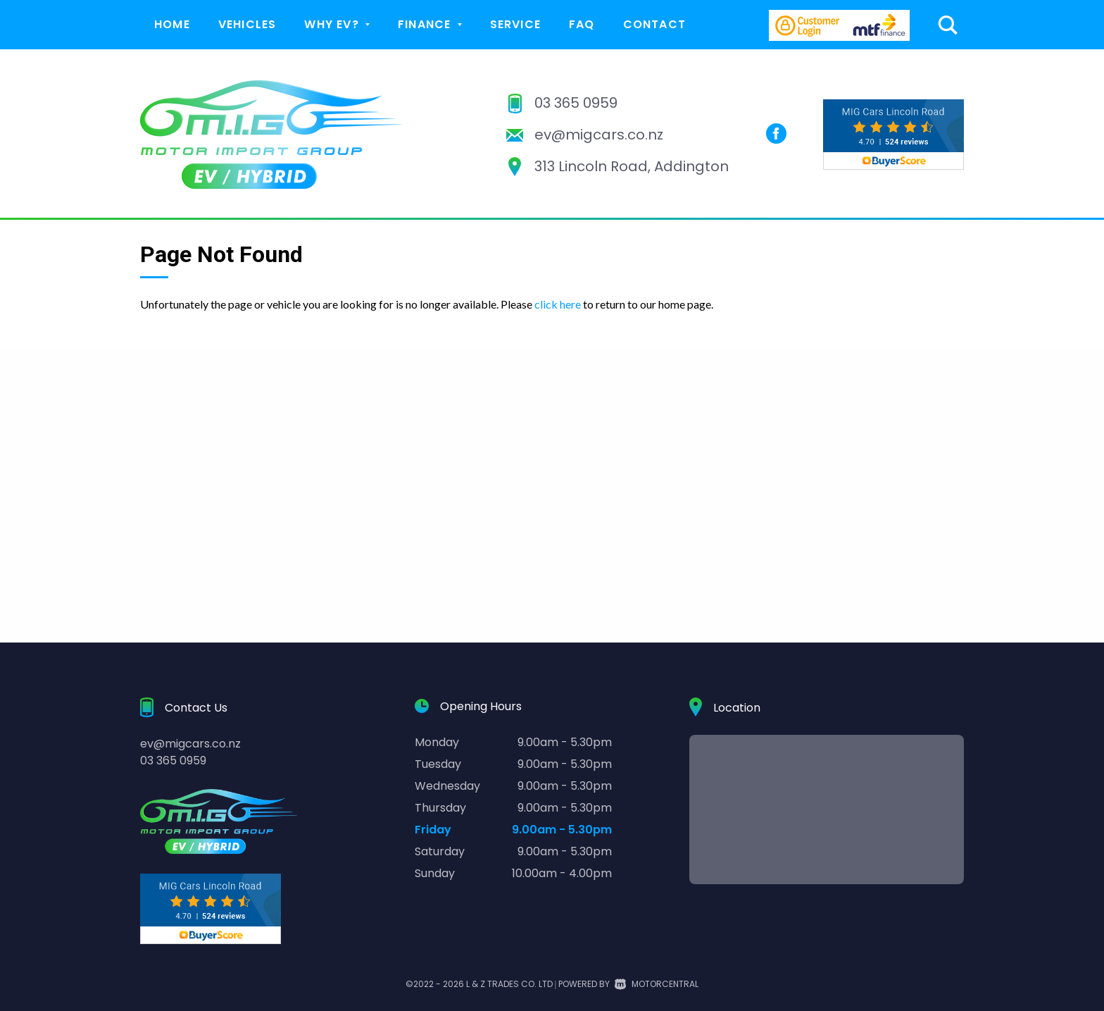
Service (515, 24)
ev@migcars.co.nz (598, 134)
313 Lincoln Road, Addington (631, 166)
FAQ (582, 24)
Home (172, 24)
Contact (654, 24)
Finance (430, 24)
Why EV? (337, 24)
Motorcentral (656, 984)
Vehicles (247, 24)
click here (557, 304)
